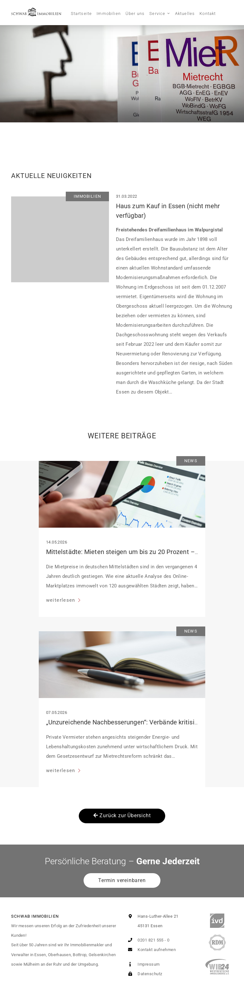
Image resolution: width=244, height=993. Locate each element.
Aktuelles (185, 13)
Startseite (81, 13)
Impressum (142, 964)
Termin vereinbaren (122, 880)
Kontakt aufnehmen (150, 949)
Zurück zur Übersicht (122, 815)
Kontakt (208, 13)
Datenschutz (143, 973)
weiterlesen (61, 600)
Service (157, 13)
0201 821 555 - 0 (147, 940)
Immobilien (109, 13)
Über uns (135, 13)
